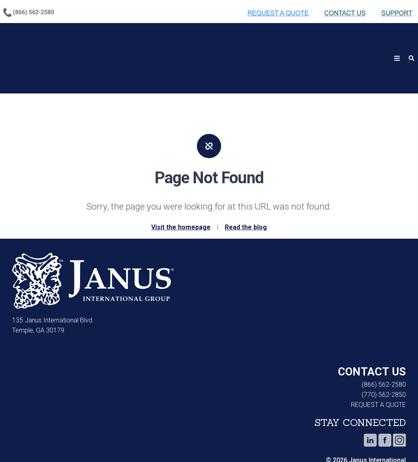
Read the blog (246, 187)
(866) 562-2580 (384, 345)
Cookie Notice (22, 442)
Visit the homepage (181, 187)
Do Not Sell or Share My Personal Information (218, 442)
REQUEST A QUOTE (378, 365)
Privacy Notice (79, 442)
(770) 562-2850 (384, 355)
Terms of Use (137, 442)
